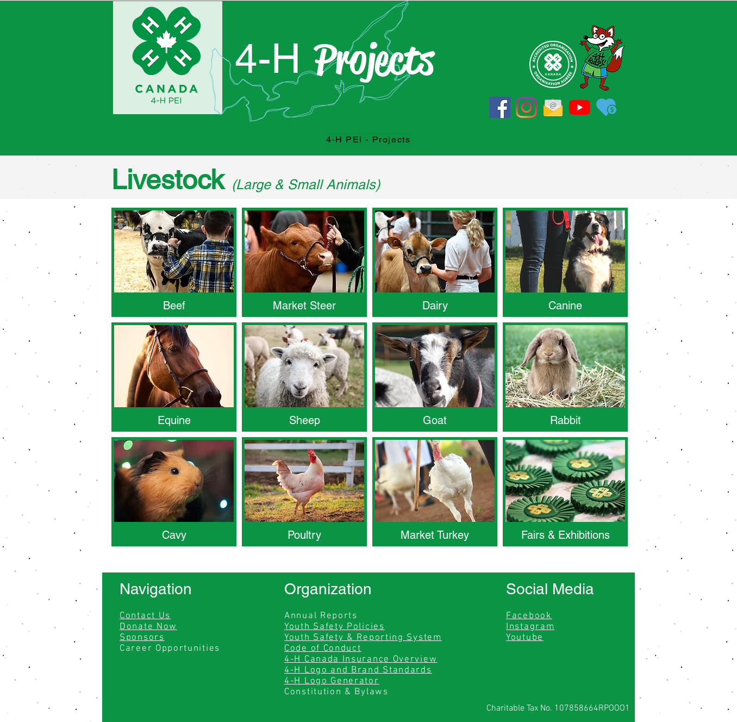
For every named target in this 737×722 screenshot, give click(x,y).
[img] (434, 491)
